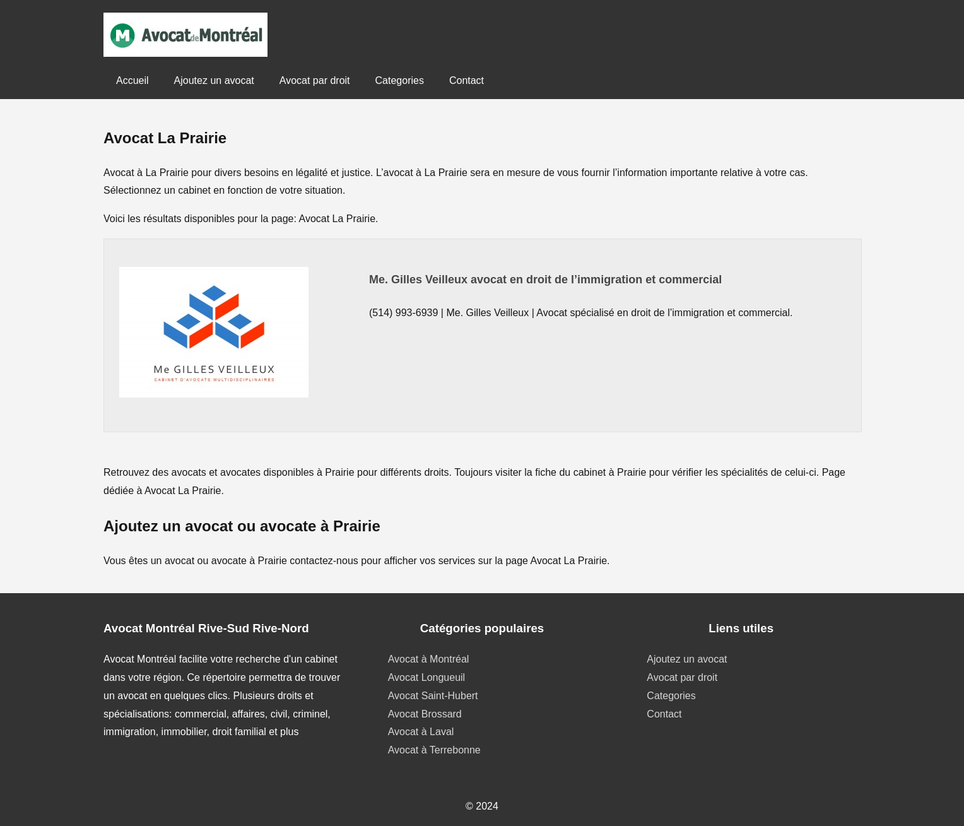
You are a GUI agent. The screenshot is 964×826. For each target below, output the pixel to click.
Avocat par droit (314, 80)
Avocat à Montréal (428, 659)
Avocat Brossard (425, 714)
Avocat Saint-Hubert (433, 695)
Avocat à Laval (421, 731)
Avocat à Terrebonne (434, 750)
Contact (466, 80)
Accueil (132, 80)
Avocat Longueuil (426, 677)
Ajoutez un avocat (214, 80)
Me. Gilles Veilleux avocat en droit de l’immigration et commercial (545, 279)
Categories (399, 80)
